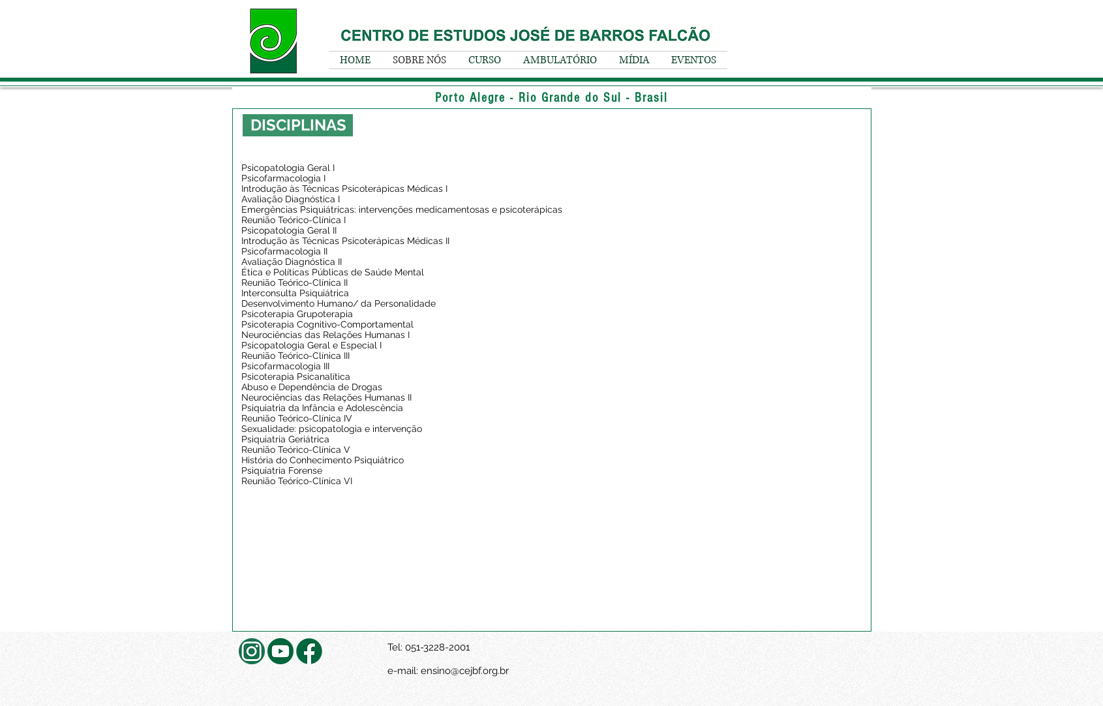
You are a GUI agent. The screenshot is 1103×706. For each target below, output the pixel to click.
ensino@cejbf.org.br (465, 671)
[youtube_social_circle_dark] (280, 651)
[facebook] (309, 651)
